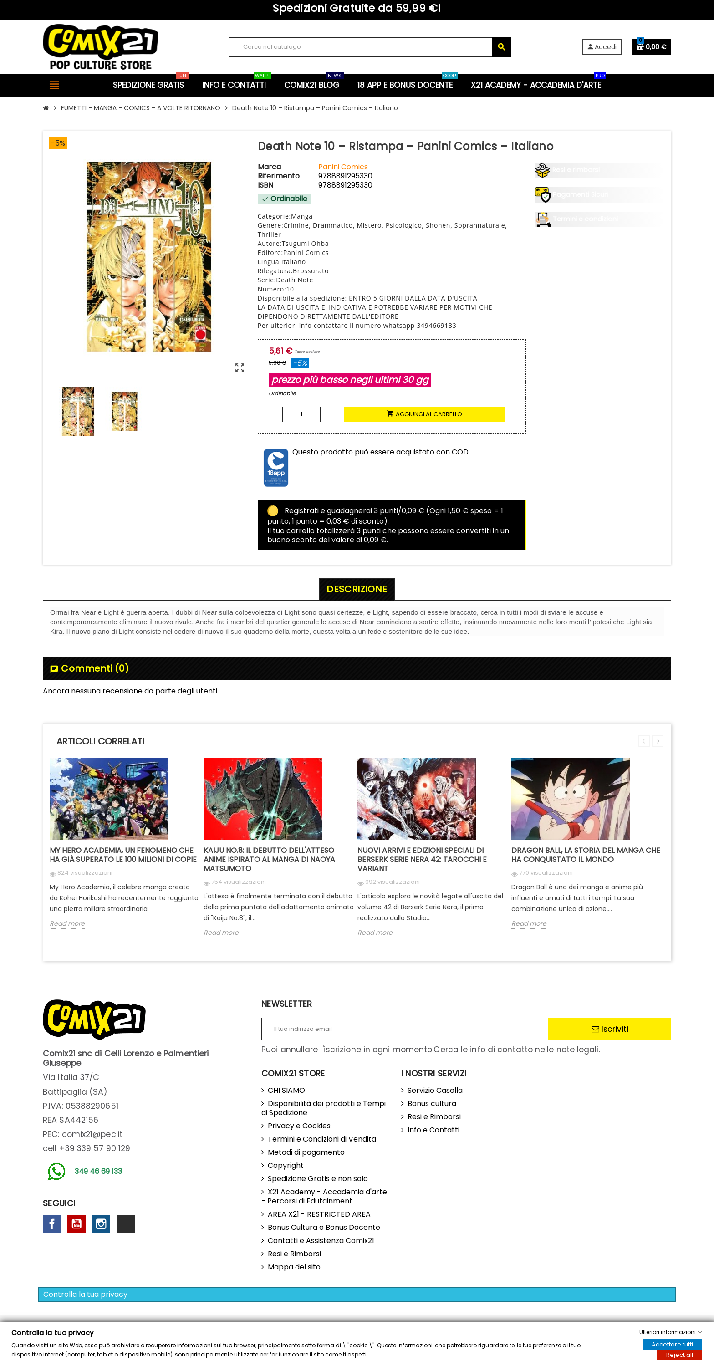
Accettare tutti (672, 1344)
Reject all (679, 1355)
